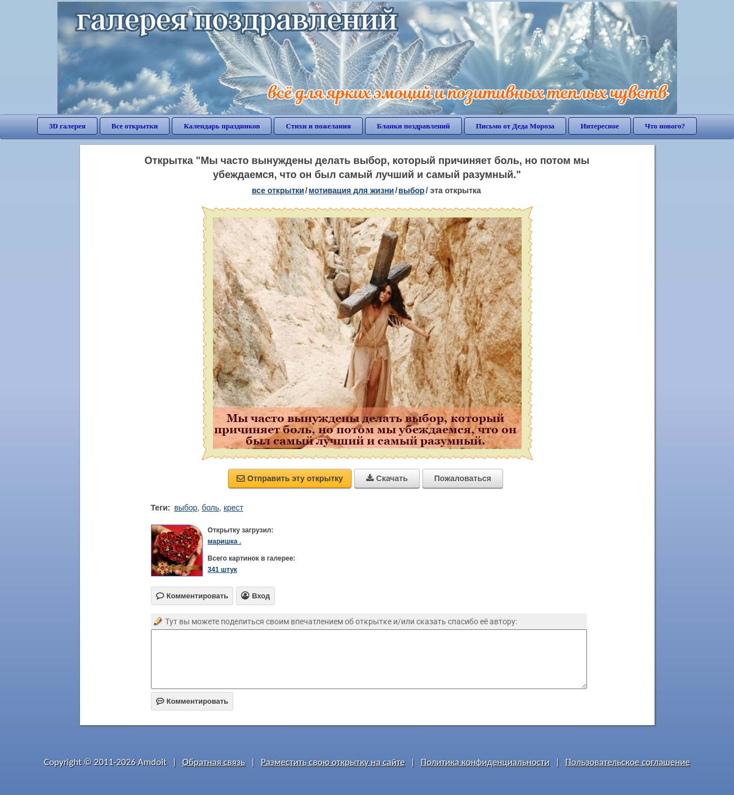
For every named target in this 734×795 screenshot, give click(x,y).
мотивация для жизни (351, 190)
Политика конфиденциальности (485, 762)
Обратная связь (214, 762)
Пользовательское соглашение (628, 762)
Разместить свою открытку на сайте (333, 762)
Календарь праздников (222, 126)
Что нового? (665, 126)
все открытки (278, 190)
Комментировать (192, 701)
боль (210, 507)
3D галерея (67, 126)
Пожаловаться (462, 478)
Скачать (387, 478)
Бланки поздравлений (413, 126)
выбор (411, 190)
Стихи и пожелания (318, 126)
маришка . (224, 541)
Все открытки (135, 126)
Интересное (599, 126)
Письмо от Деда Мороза (515, 126)
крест (233, 507)
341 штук (222, 570)
